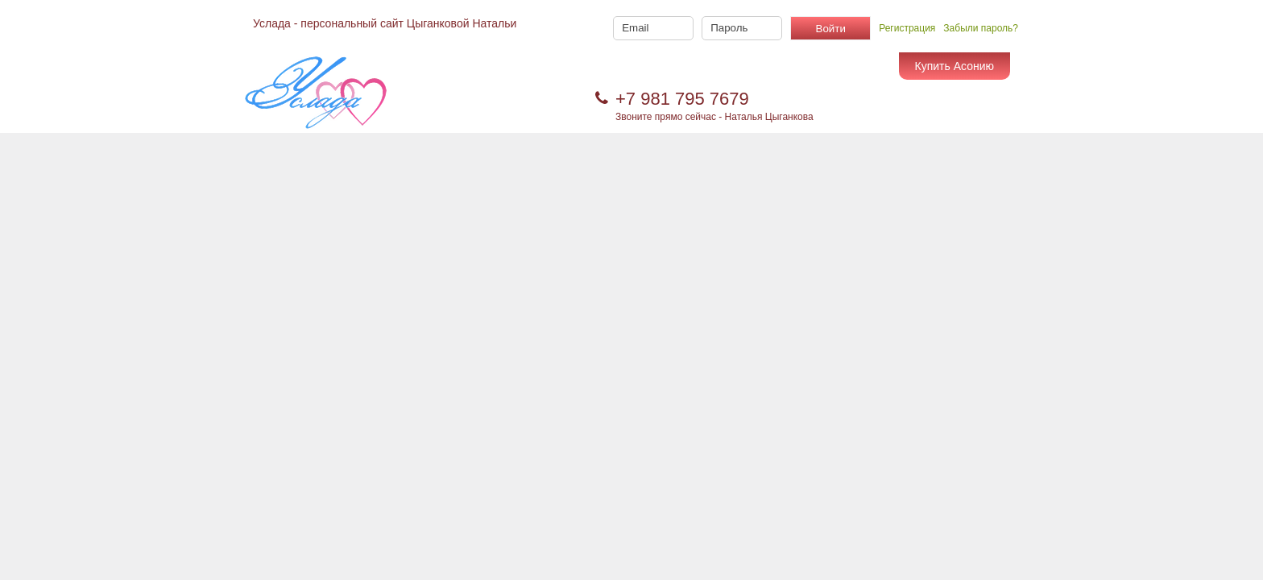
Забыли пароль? (980, 28)
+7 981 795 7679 (682, 99)
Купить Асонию (955, 66)
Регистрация (907, 28)
